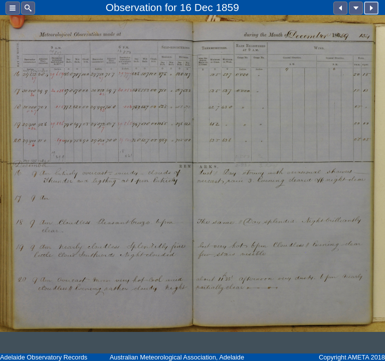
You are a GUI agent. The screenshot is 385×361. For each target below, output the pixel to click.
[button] (13, 8)
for (171, 7)
